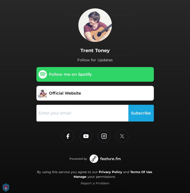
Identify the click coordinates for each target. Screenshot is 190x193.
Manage (80, 177)
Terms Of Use (141, 172)
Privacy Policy (110, 172)
